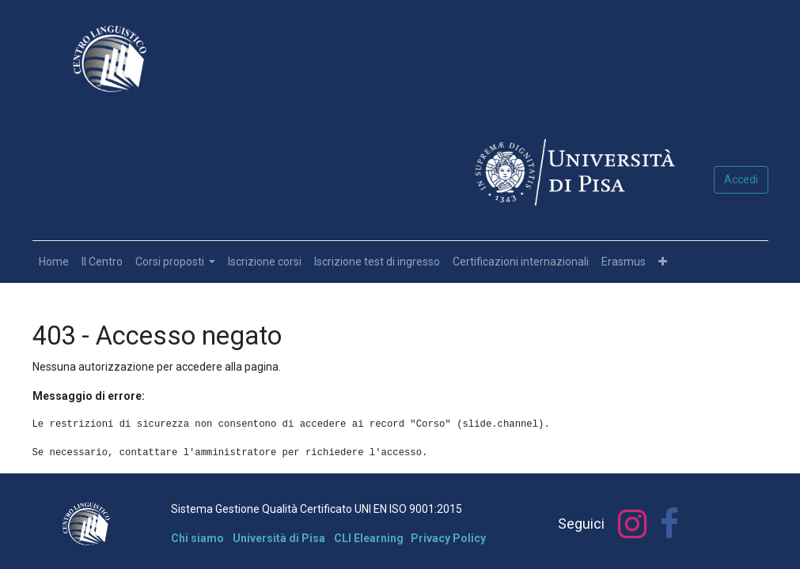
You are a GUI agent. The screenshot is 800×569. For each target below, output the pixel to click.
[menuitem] (53, 262)
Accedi (741, 179)
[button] (662, 262)
